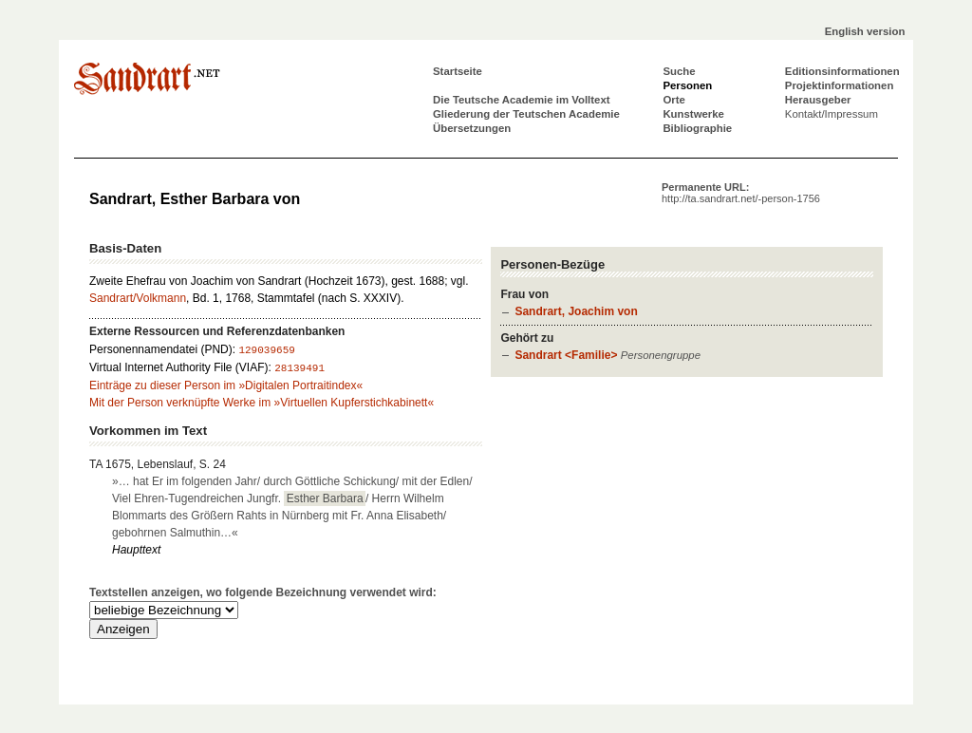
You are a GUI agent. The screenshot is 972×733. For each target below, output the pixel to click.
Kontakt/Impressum (831, 114)
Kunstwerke (693, 114)
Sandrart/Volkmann (137, 298)
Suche (679, 71)
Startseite (457, 71)
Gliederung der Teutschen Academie (526, 114)
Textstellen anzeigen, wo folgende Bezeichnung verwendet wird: (263, 592)
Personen (687, 85)
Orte (673, 99)
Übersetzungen (472, 128)
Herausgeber (818, 99)
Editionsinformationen (842, 71)
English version (865, 31)
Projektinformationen (839, 85)
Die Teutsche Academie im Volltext (521, 99)
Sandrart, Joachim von (575, 311)
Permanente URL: (741, 192)
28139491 (299, 368)
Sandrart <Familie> (565, 355)
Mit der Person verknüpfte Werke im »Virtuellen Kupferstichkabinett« (261, 402)
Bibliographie (697, 128)
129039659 (266, 350)
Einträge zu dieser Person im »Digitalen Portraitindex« (226, 385)
